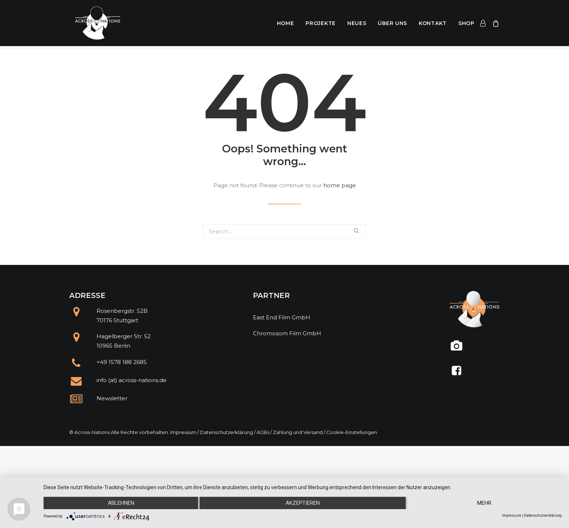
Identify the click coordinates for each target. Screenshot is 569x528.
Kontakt (433, 24)
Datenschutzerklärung (226, 432)
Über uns (392, 24)
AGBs (263, 432)
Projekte (321, 24)
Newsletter (112, 398)
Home (285, 24)
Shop (466, 24)
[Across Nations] (94, 25)
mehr (484, 503)
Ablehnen (121, 503)
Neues (357, 24)
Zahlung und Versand (298, 432)
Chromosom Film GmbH (287, 333)
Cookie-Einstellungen (351, 432)
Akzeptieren (303, 503)
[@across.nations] (457, 348)
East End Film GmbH (281, 317)
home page (339, 185)
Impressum (183, 432)
